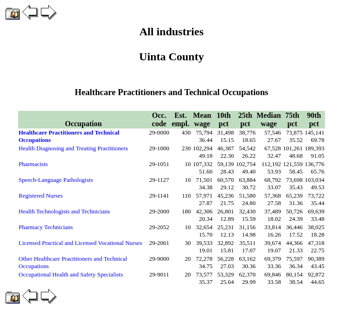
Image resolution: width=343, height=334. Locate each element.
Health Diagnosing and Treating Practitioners (73, 148)
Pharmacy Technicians (46, 227)
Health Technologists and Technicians (64, 211)
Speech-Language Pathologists (56, 179)
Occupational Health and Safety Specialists (71, 274)
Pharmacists (33, 164)
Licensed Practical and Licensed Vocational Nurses (80, 242)
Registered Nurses (41, 195)
